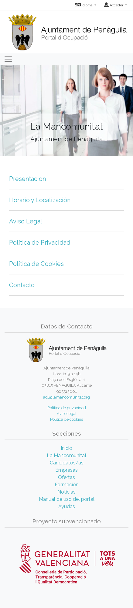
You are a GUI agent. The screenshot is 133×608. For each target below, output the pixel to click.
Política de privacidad (66, 408)
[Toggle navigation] (8, 59)
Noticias (66, 492)
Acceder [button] (114, 5)
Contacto (22, 285)
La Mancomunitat (67, 455)
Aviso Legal (25, 221)
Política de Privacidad (39, 242)
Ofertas (66, 477)
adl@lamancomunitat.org (66, 397)
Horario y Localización (39, 200)
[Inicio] (67, 30)
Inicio (66, 448)
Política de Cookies (36, 263)
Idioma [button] (84, 5)
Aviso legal (67, 413)
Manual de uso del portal (66, 499)
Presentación (27, 178)
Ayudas (66, 506)
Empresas (66, 470)
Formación (67, 484)
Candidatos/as (67, 463)
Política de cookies (66, 419)
